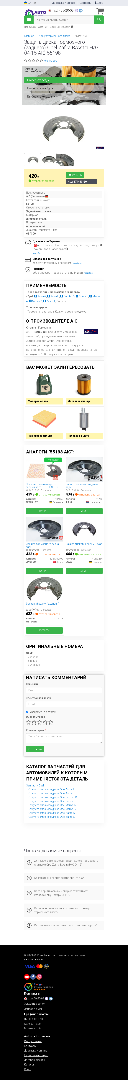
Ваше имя (32, 684)
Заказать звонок (34, 1003)
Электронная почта (38, 698)
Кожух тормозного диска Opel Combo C (52, 797)
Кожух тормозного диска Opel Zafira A (51, 812)
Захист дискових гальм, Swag (84, 543)
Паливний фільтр (78, 435)
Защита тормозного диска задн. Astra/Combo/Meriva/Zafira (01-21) (82, 485)
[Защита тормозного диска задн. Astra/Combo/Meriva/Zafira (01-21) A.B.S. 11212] (84, 469)
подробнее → (38, 253)
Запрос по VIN (33, 1008)
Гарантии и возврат (36, 1055)
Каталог (29, 1064)
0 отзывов (50, 60)
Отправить (35, 749)
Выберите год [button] (38, 80)
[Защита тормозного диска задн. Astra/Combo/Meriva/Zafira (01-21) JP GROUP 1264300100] (44, 528)
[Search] (99, 19)
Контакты (85, 2)
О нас (27, 1069)
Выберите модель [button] (41, 96)
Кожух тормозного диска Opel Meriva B (52, 808)
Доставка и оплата (64, 2)
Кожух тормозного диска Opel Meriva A (52, 805)
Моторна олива (38, 401)
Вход (99, 2)
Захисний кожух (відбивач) (42, 603)
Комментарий (35, 730)
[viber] (33, 977)
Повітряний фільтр (40, 435)
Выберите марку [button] (40, 88)
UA (27, 2)
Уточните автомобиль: (33, 70)
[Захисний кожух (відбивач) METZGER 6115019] (44, 588)
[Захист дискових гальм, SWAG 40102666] (84, 528)
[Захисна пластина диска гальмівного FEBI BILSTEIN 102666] (44, 469)
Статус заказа (33, 1041)
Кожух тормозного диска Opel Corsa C (51, 801)
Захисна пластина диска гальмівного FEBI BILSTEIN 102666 (42, 485)
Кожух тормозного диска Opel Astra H (51, 793)
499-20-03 (61, 10)
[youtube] (27, 977)
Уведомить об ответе (41, 712)
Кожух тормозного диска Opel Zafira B (51, 816)
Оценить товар (35, 716)
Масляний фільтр (79, 401)
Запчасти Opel (35, 785)
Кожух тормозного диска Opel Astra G (51, 789)
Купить (75, 175)
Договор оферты (34, 1059)
